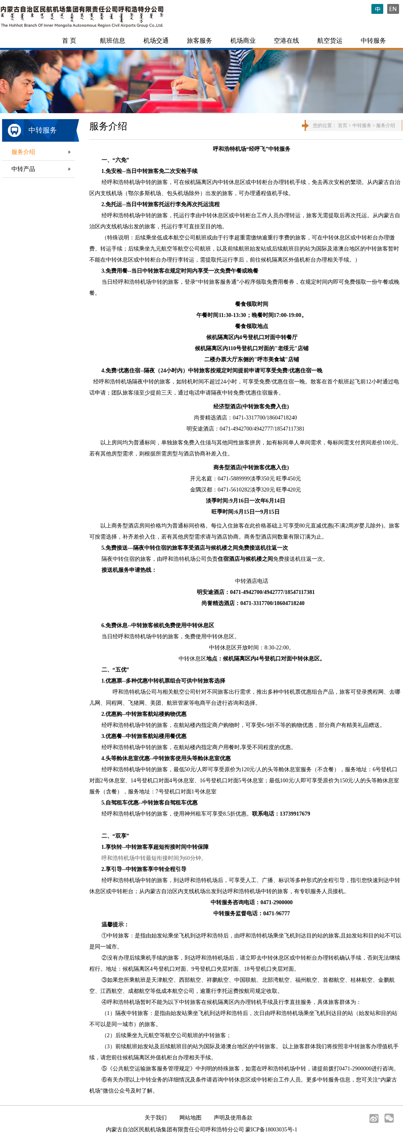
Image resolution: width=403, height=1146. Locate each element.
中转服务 (373, 40)
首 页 (69, 40)
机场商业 (243, 40)
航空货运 (330, 40)
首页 (342, 125)
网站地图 (190, 1118)
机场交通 (156, 40)
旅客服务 (199, 40)
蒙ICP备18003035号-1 (271, 1130)
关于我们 (156, 1118)
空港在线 (286, 40)
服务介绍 (23, 152)
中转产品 (23, 169)
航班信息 (112, 40)
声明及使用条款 (233, 1118)
